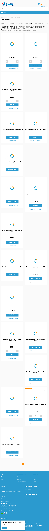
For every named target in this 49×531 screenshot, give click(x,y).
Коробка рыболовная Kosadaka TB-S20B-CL (12, 194)
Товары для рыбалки (6, 498)
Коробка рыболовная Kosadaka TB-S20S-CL (12, 162)
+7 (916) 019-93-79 (6, 508)
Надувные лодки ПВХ (6, 493)
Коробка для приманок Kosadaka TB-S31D (35, 194)
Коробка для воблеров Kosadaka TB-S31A (12, 267)
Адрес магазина (36, 476)
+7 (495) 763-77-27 (6, 503)
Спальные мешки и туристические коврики (11, 491)
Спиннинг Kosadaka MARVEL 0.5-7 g (12, 303)
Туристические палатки (6, 489)
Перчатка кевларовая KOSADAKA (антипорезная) (12, 340)
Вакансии (35, 479)
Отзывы (34, 484)
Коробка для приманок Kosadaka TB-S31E (12, 231)
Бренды (34, 481)
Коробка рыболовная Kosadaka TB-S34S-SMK (12, 404)
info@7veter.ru (4, 518)
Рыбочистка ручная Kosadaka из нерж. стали (12, 90)
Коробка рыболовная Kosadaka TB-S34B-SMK (35, 372)
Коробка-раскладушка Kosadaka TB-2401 (12, 445)
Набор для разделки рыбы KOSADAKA (12, 49)
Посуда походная (5, 501)
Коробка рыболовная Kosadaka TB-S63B (35, 129)
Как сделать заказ (21, 476)
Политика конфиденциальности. (33, 526)
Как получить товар (21, 481)
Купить (12, 65)
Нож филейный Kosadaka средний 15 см (35, 404)
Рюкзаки (3, 496)
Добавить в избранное (12, 68)
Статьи (2, 479)
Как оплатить (20, 479)
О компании (20, 484)
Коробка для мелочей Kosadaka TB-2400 (35, 340)
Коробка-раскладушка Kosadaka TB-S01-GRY (35, 267)
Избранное (43, 6)
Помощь (3, 476)
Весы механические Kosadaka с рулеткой (35, 50)
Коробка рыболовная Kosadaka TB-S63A (12, 129)
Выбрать (12, 137)
